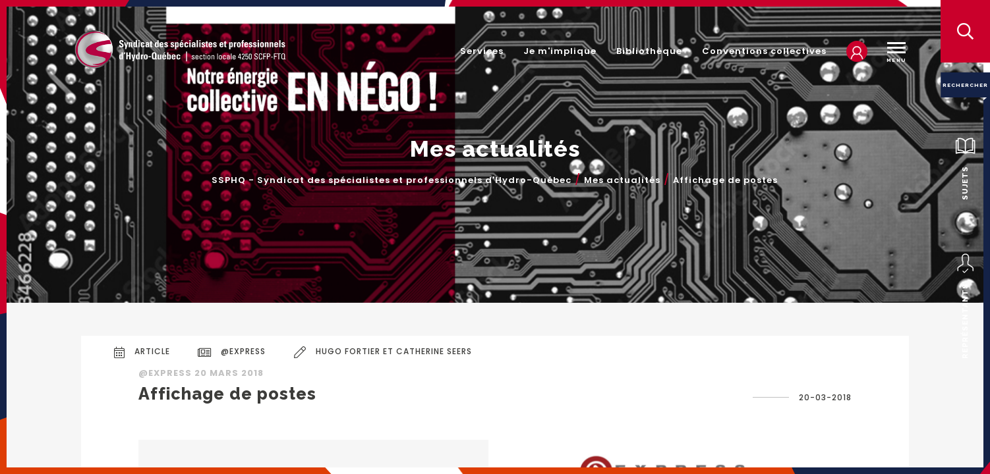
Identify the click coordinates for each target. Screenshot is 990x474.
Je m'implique (560, 51)
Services (482, 51)
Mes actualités (622, 180)
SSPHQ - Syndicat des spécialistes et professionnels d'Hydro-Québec (391, 180)
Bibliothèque (649, 51)
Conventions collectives (764, 51)
